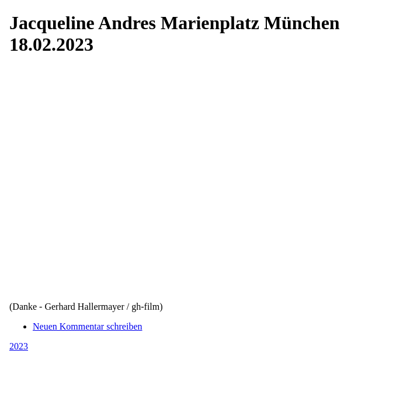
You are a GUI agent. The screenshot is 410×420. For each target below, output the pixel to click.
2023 (18, 346)
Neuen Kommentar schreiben (87, 326)
